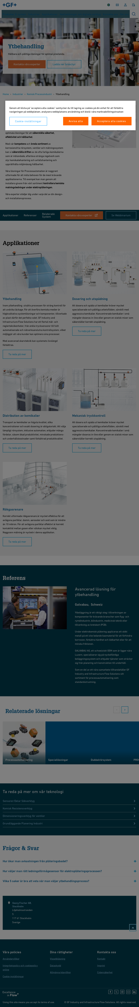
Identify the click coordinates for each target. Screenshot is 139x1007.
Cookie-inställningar (28, 121)
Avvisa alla (76, 121)
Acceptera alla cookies (111, 121)
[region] (70, 115)
